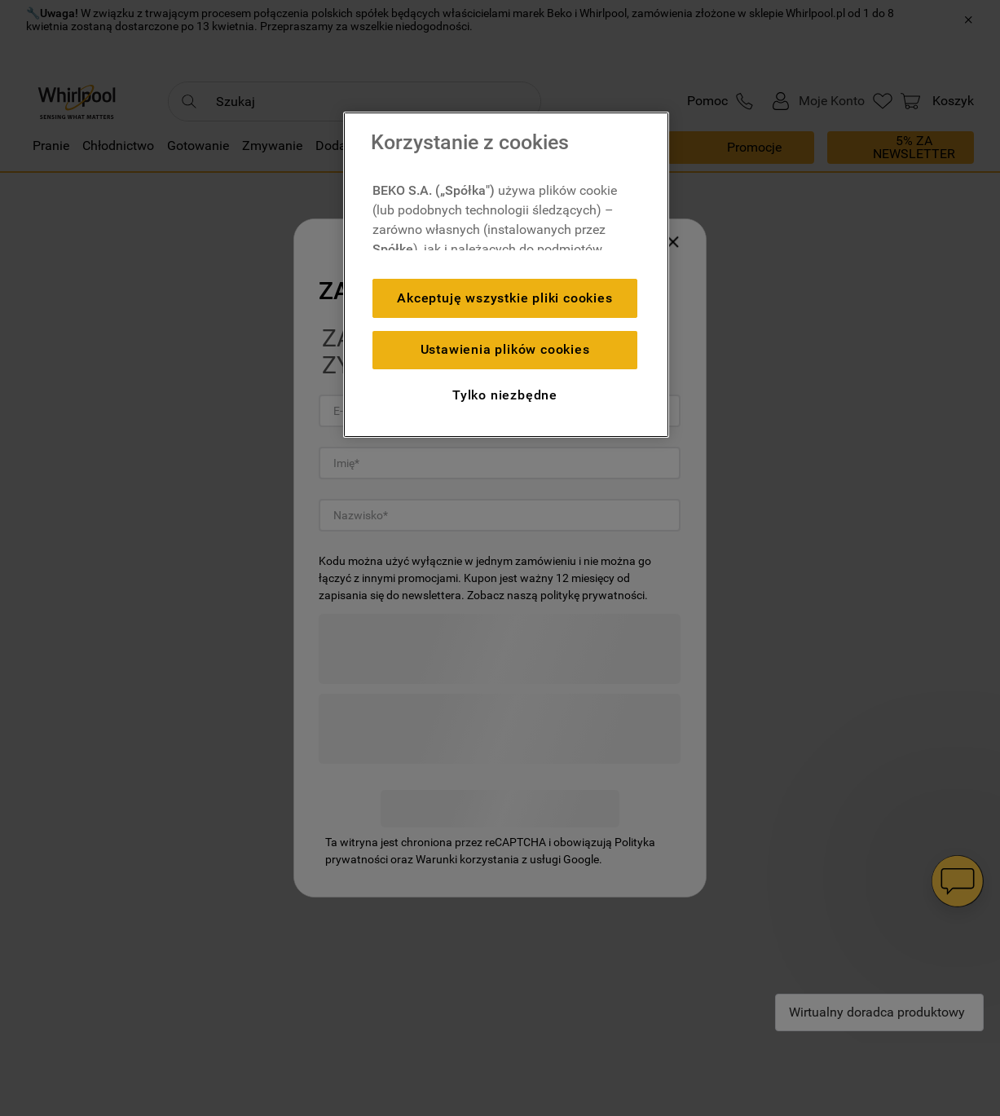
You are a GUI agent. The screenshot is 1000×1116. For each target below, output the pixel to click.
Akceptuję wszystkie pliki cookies (504, 298)
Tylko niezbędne (504, 395)
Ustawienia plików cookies (505, 349)
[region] (506, 275)
